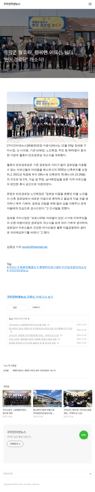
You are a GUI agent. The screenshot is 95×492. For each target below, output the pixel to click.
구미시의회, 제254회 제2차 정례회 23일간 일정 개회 (33, 339)
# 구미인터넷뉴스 (17, 270)
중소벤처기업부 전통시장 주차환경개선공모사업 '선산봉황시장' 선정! (40, 328)
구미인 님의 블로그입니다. (19, 436)
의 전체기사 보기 (30, 296)
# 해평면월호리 (26, 267)
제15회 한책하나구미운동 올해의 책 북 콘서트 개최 (32, 343)
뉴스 (11, 318)
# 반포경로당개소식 (74, 267)
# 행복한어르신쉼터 (49, 267)
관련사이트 (8, 473)
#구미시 (12, 267)
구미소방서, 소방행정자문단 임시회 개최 (27, 324)
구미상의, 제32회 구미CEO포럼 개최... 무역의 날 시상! (34, 335)
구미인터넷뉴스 (11, 4)
